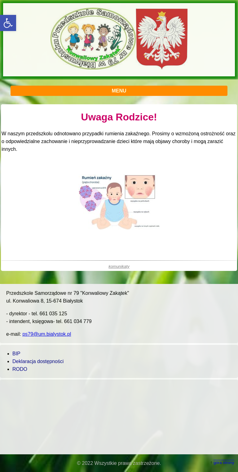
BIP (16, 353)
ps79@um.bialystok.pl (46, 334)
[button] (8, 23)
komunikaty (118, 266)
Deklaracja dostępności (38, 361)
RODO (19, 369)
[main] (119, 187)
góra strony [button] (224, 462)
